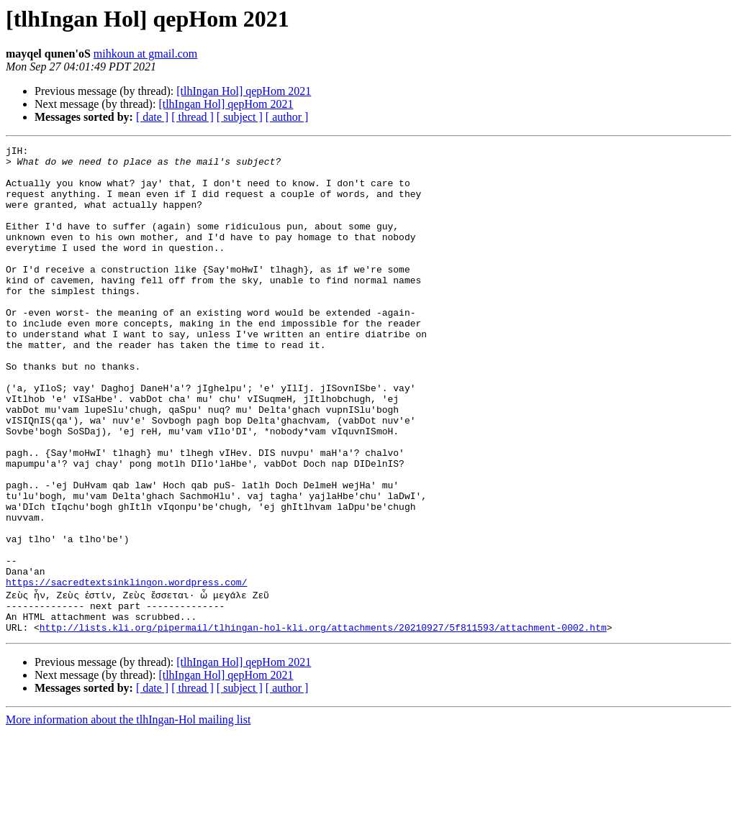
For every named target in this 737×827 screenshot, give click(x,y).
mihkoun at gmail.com (145, 53)
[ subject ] (240, 117)
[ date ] (152, 117)
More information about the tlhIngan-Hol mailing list (128, 814)
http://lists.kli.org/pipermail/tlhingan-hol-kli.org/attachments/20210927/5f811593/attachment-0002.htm (323, 722)
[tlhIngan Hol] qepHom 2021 (243, 91)
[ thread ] (192, 117)
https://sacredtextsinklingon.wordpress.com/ (126, 670)
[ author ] (287, 117)
